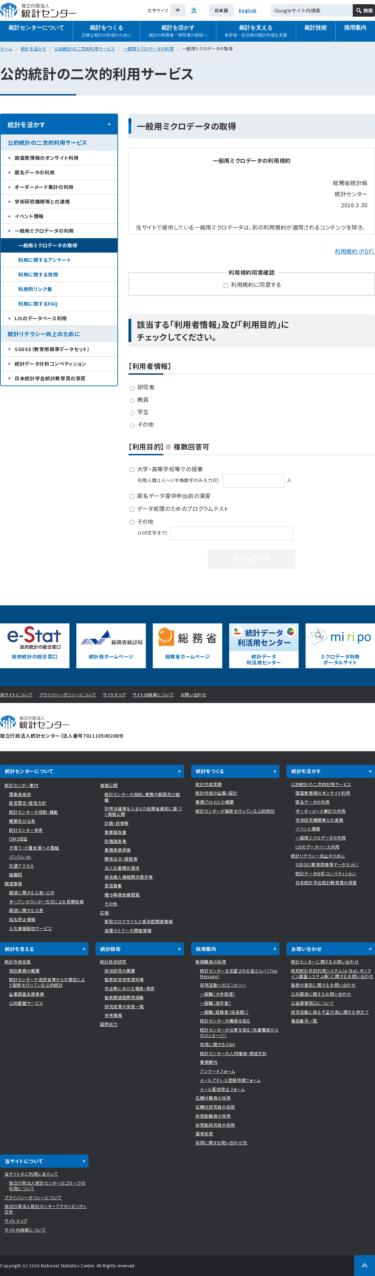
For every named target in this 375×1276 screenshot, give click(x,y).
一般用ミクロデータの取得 (47, 245)
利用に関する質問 (38, 274)
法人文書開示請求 (122, 868)
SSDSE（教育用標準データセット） (52, 349)
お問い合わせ (194, 694)
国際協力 (109, 1024)
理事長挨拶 (20, 794)
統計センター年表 (26, 830)
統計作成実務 (208, 784)
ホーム (6, 48)
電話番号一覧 (304, 1021)
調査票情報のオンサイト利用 (46, 157)
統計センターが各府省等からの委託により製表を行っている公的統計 (47, 982)
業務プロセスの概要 (214, 802)
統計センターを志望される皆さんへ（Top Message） (239, 973)
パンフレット (20, 857)
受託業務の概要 (24, 970)
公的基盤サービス (26, 1003)
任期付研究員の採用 (215, 1107)
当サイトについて (16, 694)
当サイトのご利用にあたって (31, 1174)
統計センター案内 (21, 785)
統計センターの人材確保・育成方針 (233, 1053)
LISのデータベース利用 (41, 318)
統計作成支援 (18, 961)
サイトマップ (114, 694)
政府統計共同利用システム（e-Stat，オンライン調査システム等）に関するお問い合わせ (332, 973)
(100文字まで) (216, 532)
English (248, 10)
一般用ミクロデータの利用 (148, 48)
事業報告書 (115, 832)
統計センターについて (36, 28)
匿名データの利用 (35, 172)
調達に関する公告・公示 (32, 892)
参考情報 (113, 1015)
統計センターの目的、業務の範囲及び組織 (142, 797)
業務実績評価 (118, 850)
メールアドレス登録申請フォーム (230, 1080)
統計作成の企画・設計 (216, 793)
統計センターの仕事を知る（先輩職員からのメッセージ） (239, 1032)
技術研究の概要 (120, 970)
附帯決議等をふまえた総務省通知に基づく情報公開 (143, 811)
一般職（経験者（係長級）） (224, 1012)
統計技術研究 (113, 961)
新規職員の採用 (210, 961)
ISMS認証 (18, 839)
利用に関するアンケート (44, 259)
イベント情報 (29, 216)
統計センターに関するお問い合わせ (325, 961)
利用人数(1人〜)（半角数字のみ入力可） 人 (215, 480)
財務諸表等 (115, 841)
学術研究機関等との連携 (42, 201)
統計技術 (316, 28)
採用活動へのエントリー (223, 985)
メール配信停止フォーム (222, 1089)
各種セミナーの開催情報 (128, 930)
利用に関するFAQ (38, 303)
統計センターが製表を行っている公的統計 (235, 811)
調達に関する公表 (26, 910)
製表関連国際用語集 (124, 997)
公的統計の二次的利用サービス (85, 48)
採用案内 (206, 948)
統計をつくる (107, 31)
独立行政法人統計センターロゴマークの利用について (47, 1185)
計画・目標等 (117, 823)
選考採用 (204, 1133)
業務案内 (209, 1062)
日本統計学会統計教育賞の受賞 (50, 378)
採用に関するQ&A (217, 1044)
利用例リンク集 (35, 288)
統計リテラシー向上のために (44, 334)
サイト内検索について (153, 694)
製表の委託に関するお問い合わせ (323, 985)
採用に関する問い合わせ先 (221, 1142)
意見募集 (113, 885)
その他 (111, 903)
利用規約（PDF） (355, 251)
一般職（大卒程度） (217, 994)
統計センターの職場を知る (225, 1021)
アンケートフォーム (217, 1071)
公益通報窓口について (312, 1003)
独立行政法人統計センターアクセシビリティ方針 (45, 1209)
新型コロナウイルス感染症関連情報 (139, 921)
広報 (104, 912)
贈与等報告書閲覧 (122, 894)
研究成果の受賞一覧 (124, 1006)
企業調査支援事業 (26, 994)
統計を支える (256, 31)
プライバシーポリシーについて (67, 694)
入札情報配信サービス (30, 928)
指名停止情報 (22, 919)
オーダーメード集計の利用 (44, 186)
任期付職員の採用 (213, 1098)
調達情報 (13, 883)
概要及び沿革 (22, 821)
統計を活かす (178, 31)
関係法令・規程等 (121, 859)
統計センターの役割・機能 (33, 812)
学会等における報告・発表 (130, 988)
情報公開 (109, 785)
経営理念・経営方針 (28, 803)
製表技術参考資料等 (124, 979)
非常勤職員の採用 (213, 1116)
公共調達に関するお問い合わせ (321, 994)
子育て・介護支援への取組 (34, 848)
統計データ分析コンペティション (50, 363)
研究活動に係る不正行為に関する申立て (330, 1012)
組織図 (15, 874)
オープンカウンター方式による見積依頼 (46, 901)
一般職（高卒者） (215, 1003)
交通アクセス (21, 866)
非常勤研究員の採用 (215, 1125)
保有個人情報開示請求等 (129, 877)
